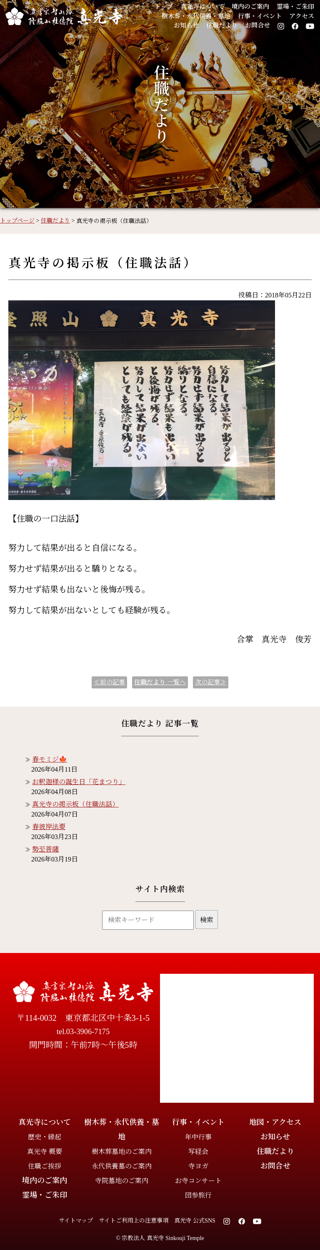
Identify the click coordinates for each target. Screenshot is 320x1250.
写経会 (198, 1151)
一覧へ (160, 682)
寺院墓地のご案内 (121, 1180)
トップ (163, 6)
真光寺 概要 (44, 1151)
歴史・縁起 (44, 1137)
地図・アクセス (275, 1122)
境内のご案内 (250, 6)
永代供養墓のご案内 (122, 1166)
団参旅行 (198, 1195)
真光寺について (202, 6)
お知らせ (186, 25)
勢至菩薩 (45, 849)
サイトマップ (76, 1221)
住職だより (222, 25)
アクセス (301, 16)
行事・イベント (260, 16)
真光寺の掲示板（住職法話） (75, 804)
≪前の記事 (109, 682)
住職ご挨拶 (44, 1166)
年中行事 (198, 1137)
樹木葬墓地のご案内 (122, 1151)
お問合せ (257, 25)
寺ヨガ (198, 1166)
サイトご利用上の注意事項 (133, 1221)
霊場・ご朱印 (295, 6)
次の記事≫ (210, 682)
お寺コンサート (198, 1180)
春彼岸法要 (48, 826)
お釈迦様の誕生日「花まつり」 (78, 781)
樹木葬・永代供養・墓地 (196, 16)
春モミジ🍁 (49, 759)
